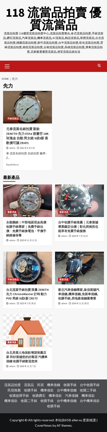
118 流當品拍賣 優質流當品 (53, 18)
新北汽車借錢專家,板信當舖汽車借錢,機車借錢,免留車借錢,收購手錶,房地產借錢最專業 (78, 294)
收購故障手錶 (19, 395)
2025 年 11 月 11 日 (28, 240)
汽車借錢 (71, 395)
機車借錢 (53, 385)
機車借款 (47, 390)
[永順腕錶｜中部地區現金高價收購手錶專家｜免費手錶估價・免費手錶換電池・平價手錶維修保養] (27, 200)
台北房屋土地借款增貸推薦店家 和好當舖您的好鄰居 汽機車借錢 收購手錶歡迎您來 (26, 356)
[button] (7, 65)
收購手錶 (70, 385)
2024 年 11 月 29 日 (80, 303)
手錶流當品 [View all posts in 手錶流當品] (13, 118)
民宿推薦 (14, 390)
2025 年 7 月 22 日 (80, 236)
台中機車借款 (90, 400)
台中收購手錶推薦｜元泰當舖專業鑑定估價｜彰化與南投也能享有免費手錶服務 (78, 226)
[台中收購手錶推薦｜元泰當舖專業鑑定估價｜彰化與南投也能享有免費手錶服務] (79, 200)
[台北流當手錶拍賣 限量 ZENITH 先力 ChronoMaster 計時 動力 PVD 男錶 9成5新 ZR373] (27, 267)
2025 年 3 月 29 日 (28, 303)
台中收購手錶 (90, 385)
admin (12, 147)
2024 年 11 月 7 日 (28, 366)
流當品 (29, 385)
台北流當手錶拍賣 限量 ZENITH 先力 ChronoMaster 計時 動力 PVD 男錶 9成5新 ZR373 (27, 294)
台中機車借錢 (67, 390)
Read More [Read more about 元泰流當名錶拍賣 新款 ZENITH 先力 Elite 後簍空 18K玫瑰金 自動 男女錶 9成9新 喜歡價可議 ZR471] (12, 164)
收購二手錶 (88, 390)
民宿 (40, 385)
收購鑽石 (38, 395)
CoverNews (43, 425)
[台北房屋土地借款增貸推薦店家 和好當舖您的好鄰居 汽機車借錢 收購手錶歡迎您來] (27, 330)
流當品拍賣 (12, 385)
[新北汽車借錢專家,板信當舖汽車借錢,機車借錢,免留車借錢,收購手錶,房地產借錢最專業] (79, 267)
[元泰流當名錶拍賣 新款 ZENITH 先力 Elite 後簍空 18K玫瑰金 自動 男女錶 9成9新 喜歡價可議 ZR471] (27, 107)
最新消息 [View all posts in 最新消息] (11, 212)
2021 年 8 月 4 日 (27, 147)
